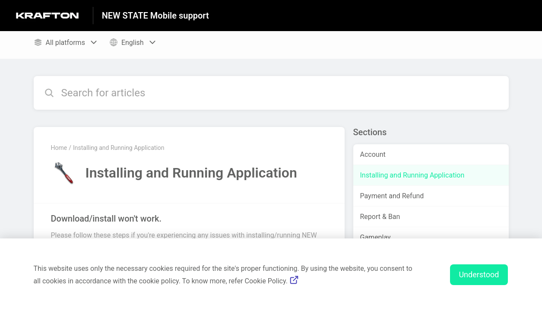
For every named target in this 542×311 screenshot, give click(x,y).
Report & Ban (380, 217)
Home (59, 147)
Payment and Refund (392, 196)
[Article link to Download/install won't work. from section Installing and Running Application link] (189, 231)
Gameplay (375, 237)
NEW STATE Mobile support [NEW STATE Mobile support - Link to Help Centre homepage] (155, 15)
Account (373, 154)
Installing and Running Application (119, 147)
